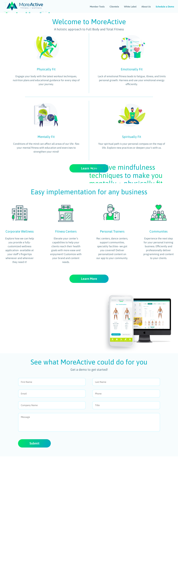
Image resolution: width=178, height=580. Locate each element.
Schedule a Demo (165, 6)
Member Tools (97, 6)
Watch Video (24, 62)
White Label (130, 6)
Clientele (114, 6)
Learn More (89, 232)
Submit (35, 567)
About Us (146, 6)
